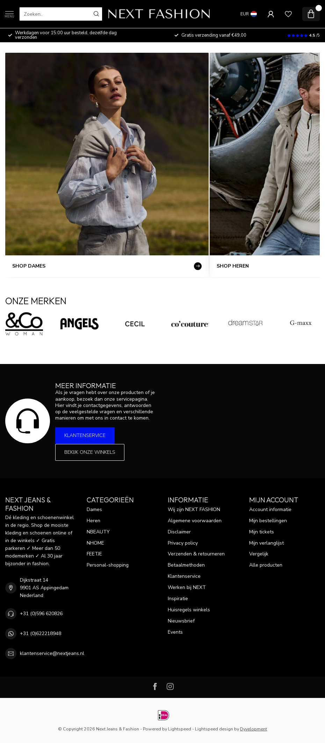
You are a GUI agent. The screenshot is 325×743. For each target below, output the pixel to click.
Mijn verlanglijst (266, 543)
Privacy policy (183, 543)
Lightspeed (179, 729)
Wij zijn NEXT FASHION (194, 509)
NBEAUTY (98, 532)
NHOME (95, 543)
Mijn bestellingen (268, 520)
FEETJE (94, 554)
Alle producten (265, 565)
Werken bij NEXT (187, 587)
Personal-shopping (108, 565)
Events (175, 632)
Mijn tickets (261, 532)
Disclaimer (179, 532)
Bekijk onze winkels (89, 452)
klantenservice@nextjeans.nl (52, 653)
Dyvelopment (253, 729)
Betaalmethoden (186, 565)
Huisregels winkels (189, 609)
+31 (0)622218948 (40, 633)
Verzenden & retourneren (196, 554)
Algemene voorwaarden (195, 520)
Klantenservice (85, 435)
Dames (94, 509)
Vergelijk (258, 554)
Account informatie (270, 509)
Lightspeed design (214, 729)
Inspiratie (178, 598)
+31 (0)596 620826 (41, 613)
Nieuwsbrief (181, 621)
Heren (93, 520)
